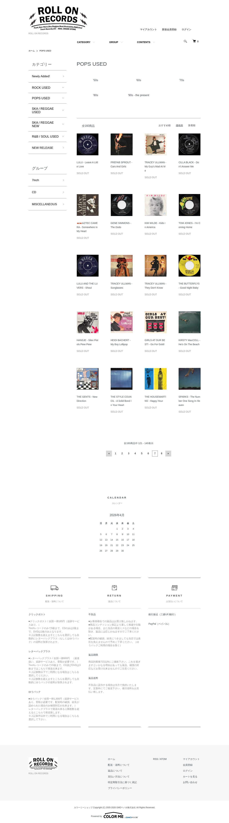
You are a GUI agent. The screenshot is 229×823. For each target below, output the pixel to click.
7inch (35, 180)
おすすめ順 (165, 125)
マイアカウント (148, 29)
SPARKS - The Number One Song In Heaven (189, 400)
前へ (109, 453)
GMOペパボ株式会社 (126, 807)
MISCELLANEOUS (45, 205)
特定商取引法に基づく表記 (124, 782)
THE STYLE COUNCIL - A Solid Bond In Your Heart (121, 400)
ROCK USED (41, 88)
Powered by (114, 815)
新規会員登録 (169, 29)
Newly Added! (41, 76)
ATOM (164, 758)
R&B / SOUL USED (45, 136)
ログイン (186, 29)
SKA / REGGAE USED (43, 110)
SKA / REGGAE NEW (43, 124)
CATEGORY (83, 42)
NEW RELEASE (43, 148)
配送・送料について (121, 764)
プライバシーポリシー (122, 788)
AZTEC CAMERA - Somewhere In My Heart (87, 227)
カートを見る (191, 776)
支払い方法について (121, 776)
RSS (157, 758)
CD (34, 193)
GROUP (113, 42)
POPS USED (46, 51)
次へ (168, 453)
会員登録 (188, 764)
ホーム (32, 51)
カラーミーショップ (83, 807)
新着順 (191, 125)
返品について (117, 770)
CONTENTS (143, 42)
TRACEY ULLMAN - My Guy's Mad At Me (155, 166)
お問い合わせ (191, 782)
